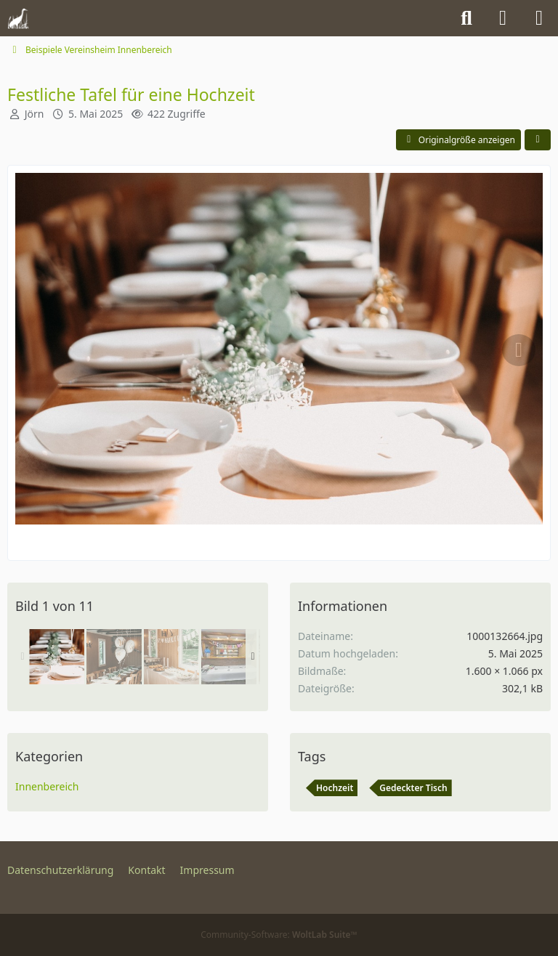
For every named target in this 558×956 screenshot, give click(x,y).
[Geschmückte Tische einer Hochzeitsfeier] (114, 656)
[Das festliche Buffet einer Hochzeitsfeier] (171, 656)
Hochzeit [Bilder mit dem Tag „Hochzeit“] (334, 788)
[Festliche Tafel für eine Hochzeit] (56, 656)
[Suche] (466, 18)
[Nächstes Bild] (518, 350)
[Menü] (539, 18)
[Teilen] (538, 140)
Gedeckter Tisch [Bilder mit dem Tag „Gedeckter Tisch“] (413, 788)
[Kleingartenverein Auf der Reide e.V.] (18, 18)
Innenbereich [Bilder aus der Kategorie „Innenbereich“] (47, 786)
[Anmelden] (502, 18)
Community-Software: (279, 934)
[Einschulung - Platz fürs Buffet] (228, 656)
